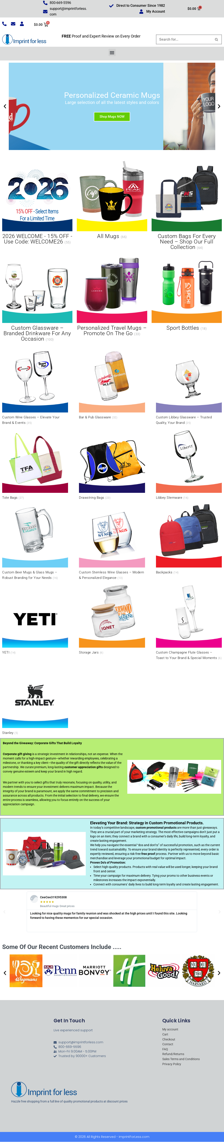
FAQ (165, 1049)
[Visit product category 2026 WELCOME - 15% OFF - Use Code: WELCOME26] (37, 203)
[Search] (184, 39)
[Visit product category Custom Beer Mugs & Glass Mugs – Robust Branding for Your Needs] (35, 541)
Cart (165, 1034)
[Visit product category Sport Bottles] (187, 292)
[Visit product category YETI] (35, 619)
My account (170, 1029)
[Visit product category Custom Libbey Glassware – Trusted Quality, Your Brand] (189, 386)
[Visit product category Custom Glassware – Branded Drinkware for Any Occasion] (37, 298)
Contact (167, 1044)
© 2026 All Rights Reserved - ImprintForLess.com (112, 1137)
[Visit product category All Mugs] (112, 200)
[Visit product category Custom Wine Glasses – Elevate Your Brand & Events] (35, 386)
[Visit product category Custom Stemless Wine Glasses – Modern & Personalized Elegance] (112, 541)
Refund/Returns (173, 1054)
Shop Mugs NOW (112, 117)
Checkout (168, 1039)
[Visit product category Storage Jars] (112, 619)
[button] (112, 53)
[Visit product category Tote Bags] (35, 464)
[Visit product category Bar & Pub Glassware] (112, 384)
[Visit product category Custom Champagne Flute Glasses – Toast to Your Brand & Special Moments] (189, 621)
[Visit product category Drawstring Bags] (112, 464)
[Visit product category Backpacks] (189, 539)
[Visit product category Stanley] (35, 699)
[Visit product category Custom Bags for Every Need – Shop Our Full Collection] (187, 206)
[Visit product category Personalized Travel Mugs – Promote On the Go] (112, 295)
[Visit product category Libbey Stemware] (189, 464)
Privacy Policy (171, 1064)
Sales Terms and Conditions (181, 1059)
